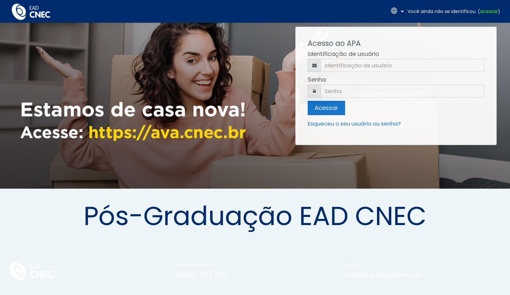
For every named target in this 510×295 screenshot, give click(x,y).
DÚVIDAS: (353, 265)
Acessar (489, 11)
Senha (317, 79)
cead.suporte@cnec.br (383, 274)
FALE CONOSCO (194, 265)
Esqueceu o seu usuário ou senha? (354, 123)
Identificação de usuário (343, 54)
